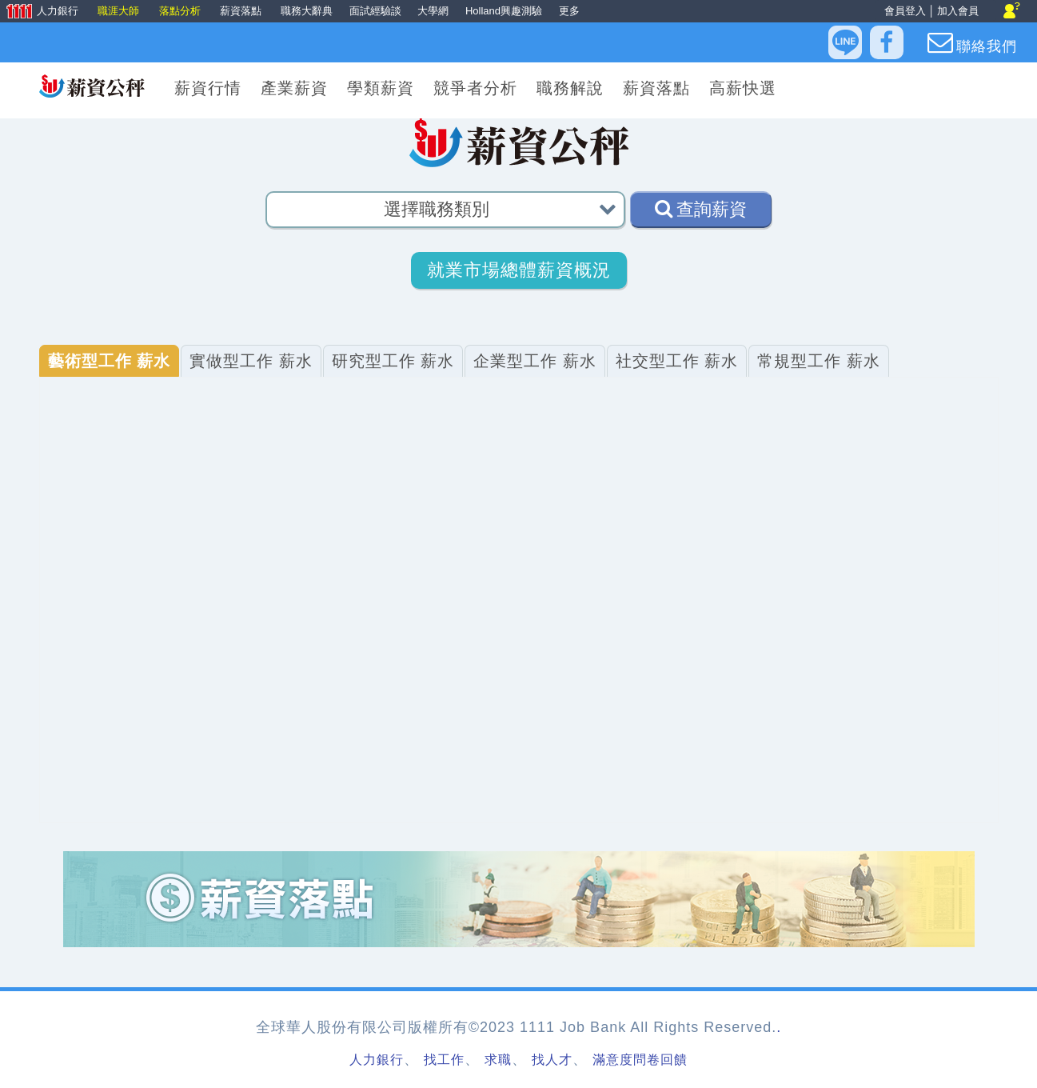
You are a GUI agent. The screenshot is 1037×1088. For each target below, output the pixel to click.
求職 (498, 1059)
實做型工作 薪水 (251, 361)
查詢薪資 (701, 208)
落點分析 (181, 11)
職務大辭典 (307, 11)
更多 (569, 11)
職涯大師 (120, 11)
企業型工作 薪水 (534, 361)
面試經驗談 (375, 11)
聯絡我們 (972, 42)
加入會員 (958, 11)
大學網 (433, 11)
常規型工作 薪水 (818, 361)
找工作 (444, 1059)
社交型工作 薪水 (677, 361)
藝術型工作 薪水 (109, 361)
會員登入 (905, 11)
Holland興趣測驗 (503, 11)
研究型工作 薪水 (393, 361)
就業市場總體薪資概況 (519, 270)
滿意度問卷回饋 (640, 1059)
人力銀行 (41, 12)
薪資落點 (242, 11)
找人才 (552, 1059)
